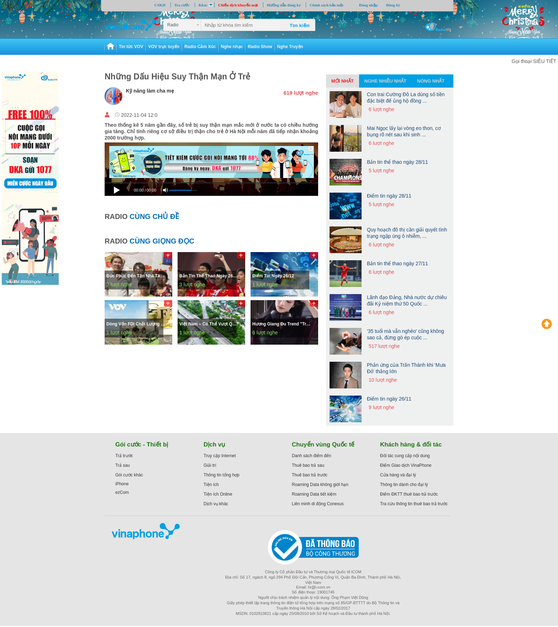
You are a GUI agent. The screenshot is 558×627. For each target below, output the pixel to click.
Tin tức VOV (131, 46)
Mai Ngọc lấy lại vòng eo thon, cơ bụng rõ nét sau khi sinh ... (404, 131)
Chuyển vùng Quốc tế (323, 444)
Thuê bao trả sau (308, 465)
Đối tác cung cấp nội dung (405, 455)
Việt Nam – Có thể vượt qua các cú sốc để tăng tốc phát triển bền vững (209, 324)
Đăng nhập (368, 5)
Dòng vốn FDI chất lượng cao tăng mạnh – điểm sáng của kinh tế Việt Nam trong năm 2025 (136, 324)
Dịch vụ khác (216, 503)
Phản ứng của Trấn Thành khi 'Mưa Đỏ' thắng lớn (406, 368)
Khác (203, 5)
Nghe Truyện (290, 46)
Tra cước (182, 5)
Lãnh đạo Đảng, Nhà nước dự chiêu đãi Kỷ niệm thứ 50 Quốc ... (407, 300)
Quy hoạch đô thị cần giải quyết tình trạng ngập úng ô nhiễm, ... (407, 233)
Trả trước (124, 455)
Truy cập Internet (220, 455)
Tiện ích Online (218, 494)
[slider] (211, 182)
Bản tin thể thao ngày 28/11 (397, 162)
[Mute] (165, 190)
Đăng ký (393, 5)
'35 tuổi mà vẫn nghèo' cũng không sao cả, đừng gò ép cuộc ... (405, 334)
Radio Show (260, 46)
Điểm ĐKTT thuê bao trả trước (409, 494)
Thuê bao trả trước (309, 474)
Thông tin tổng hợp (221, 474)
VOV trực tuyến (163, 46)
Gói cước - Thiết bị (141, 444)
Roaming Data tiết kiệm (314, 494)
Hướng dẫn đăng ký (284, 5)
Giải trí (210, 465)
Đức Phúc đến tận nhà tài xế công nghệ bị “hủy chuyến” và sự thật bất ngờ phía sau (136, 275)
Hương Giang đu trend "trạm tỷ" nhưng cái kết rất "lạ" (282, 324)
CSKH (159, 5)
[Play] (117, 188)
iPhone (121, 483)
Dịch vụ (214, 444)
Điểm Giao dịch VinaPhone (406, 465)
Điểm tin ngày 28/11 (389, 196)
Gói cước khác (129, 474)
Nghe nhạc (232, 46)
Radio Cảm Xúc (200, 46)
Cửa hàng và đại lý (398, 474)
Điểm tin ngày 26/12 (273, 275)
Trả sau (122, 465)
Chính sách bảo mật (326, 5)
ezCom (122, 492)
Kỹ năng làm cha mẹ (150, 91)
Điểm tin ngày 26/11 (389, 399)
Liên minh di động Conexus (318, 503)
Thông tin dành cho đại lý (404, 484)
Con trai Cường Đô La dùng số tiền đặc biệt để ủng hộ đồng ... (405, 98)
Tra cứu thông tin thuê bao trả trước (414, 503)
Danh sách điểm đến (311, 455)
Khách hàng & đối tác (411, 444)
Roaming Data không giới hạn (320, 484)
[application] (211, 190)
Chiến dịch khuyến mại (238, 5)
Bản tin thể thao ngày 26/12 (209, 275)
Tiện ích (211, 484)
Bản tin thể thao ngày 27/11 (397, 263)
